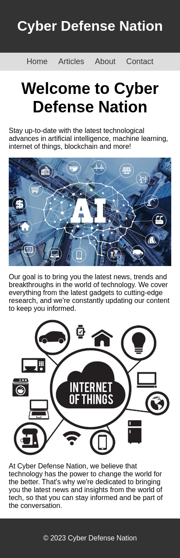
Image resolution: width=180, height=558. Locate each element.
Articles (71, 61)
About (105, 61)
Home (37, 61)
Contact (139, 61)
